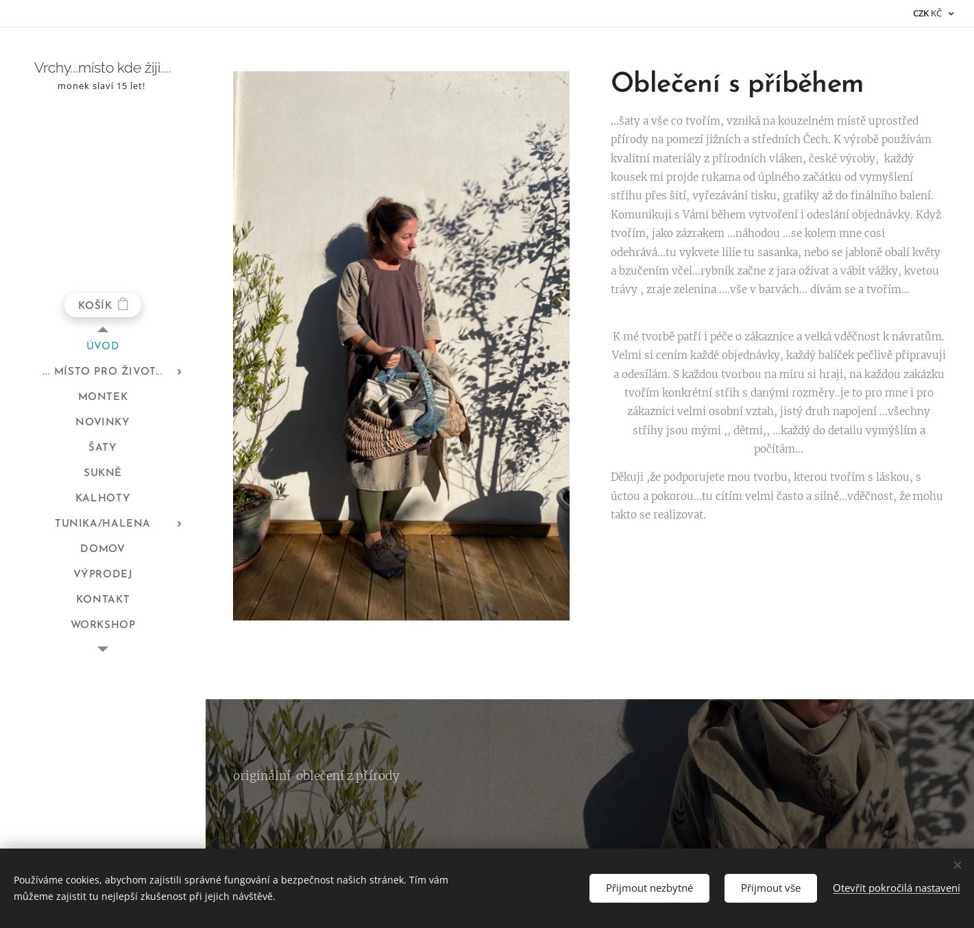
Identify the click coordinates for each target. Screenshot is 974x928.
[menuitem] (103, 347)
